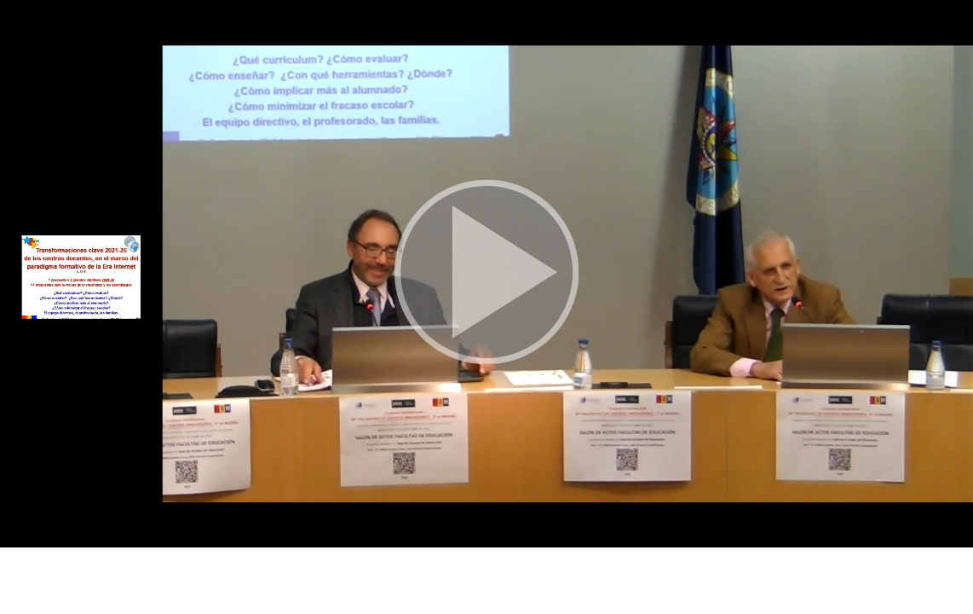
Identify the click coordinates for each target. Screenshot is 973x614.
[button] (486, 273)
